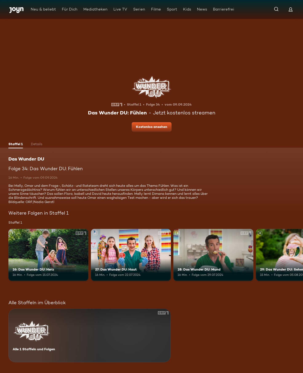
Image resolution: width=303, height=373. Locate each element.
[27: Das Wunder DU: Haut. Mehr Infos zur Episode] (131, 255)
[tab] (16, 144)
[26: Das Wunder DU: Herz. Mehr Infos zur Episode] (48, 255)
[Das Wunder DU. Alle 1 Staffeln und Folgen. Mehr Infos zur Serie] (89, 335)
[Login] (290, 9)
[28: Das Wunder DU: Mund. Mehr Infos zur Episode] (213, 255)
